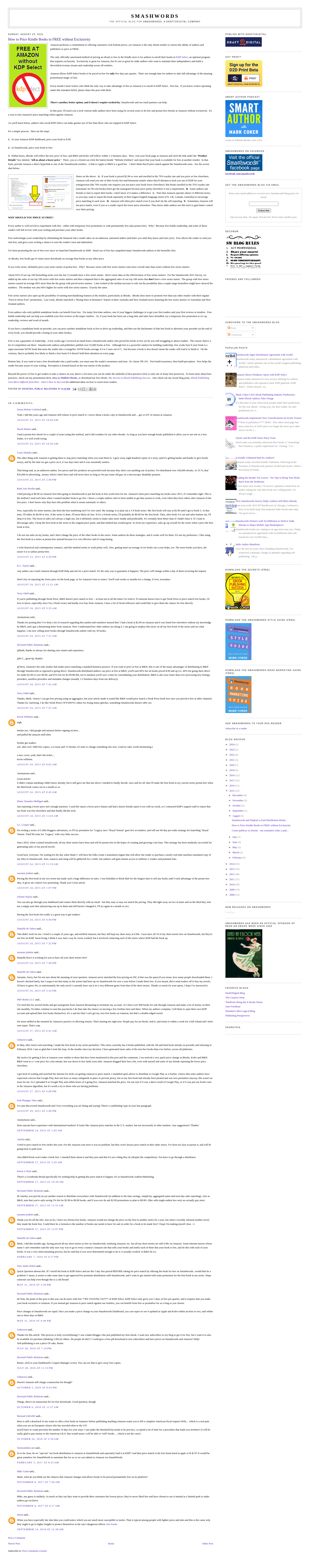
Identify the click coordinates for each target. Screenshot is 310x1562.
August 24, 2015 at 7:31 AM (37, 635)
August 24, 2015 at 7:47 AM (37, 707)
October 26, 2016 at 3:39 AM (38, 1438)
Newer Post (14, 1543)
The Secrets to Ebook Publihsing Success (129, 377)
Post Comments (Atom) (34, 1550)
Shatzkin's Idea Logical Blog (240, 1010)
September (238, 810)
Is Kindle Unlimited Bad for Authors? (255, 457)
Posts (232, 327)
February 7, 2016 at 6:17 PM (38, 1256)
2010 (232, 884)
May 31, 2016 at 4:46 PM (34, 1320)
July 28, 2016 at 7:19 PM (34, 1348)
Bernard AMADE (26, 1415)
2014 (232, 863)
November (238, 800)
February (237, 857)
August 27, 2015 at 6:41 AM (37, 1030)
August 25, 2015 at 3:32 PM (37, 990)
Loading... (230, 912)
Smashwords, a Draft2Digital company (172, 22)
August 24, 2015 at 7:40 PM (37, 962)
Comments (235, 334)
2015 (232, 790)
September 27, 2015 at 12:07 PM (40, 1229)
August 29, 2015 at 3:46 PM (37, 1110)
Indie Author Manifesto (248, 544)
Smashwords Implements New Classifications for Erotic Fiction (268, 417)
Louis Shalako (24, 452)
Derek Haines (24, 429)
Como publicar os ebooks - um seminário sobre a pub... (260, 830)
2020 (232, 764)
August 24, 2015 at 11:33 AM (37, 864)
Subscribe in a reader (236, 728)
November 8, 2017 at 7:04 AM (38, 1482)
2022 (232, 754)
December (238, 795)
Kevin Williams (25, 716)
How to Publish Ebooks (64, 377)
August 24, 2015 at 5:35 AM (37, 608)
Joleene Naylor (24, 896)
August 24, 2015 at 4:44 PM (37, 919)
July (234, 836)
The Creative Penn (235, 997)
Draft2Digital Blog (235, 993)
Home (111, 1543)
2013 (232, 869)
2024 (232, 744)
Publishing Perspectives (237, 1015)
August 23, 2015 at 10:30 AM (37, 443)
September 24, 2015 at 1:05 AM (39, 1130)
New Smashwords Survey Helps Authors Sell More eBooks (266, 501)
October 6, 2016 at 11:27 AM (38, 1407)
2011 (232, 879)
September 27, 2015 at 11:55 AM (40, 1205)
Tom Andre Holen (26, 1265)
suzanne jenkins (25, 873)
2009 (232, 889)
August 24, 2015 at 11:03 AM (37, 815)
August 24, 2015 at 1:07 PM (37, 887)
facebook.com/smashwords (240, 173)
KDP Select (182, 57)
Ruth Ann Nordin (26, 488)
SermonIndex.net (26, 1447)
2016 (232, 785)
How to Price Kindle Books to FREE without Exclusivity (261, 825)
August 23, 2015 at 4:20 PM (37, 556)
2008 (232, 894)
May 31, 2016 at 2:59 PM (34, 1284)
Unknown (22, 1039)
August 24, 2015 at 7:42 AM (37, 684)
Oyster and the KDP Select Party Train (255, 437)
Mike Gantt (23, 1471)
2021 (232, 759)
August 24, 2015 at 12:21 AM (37, 584)
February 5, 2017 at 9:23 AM (38, 1462)
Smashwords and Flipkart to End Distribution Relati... (259, 820)
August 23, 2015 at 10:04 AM (37, 419)
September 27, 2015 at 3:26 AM (39, 1162)
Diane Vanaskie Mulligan (30, 801)
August (236, 815)
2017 (232, 780)
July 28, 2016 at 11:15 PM (35, 1367)
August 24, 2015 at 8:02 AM (37, 764)
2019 (232, 770)
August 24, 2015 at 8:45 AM (37, 792)
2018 (232, 775)
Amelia (21, 1139)
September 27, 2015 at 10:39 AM (40, 1181)
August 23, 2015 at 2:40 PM (37, 479)
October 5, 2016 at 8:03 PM (37, 1387)
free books (111, 1524)
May (235, 847)
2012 (232, 874)
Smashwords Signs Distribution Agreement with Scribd (264, 354)
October (236, 805)
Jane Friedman (232, 1006)
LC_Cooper (23, 824)
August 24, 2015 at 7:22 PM (37, 943)
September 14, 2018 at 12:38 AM (40, 1529)
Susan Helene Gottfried (29, 409)
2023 (232, 749)
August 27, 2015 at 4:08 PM (37, 1091)
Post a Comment (16, 1537)
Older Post (207, 1543)
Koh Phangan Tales (27, 1100)
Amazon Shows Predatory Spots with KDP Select (261, 374)
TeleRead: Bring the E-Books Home (244, 1002)
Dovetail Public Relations (30, 644)
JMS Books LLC (25, 999)
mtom (20, 1514)
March (236, 852)
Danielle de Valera (26, 928)
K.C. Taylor (23, 565)
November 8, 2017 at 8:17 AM (38, 1505)
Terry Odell (23, 593)
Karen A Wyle (24, 1171)
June (235, 842)
